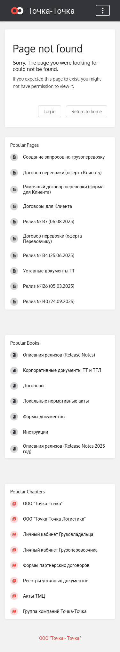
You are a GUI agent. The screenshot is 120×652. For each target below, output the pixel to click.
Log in (49, 111)
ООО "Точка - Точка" (60, 638)
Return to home (86, 111)
